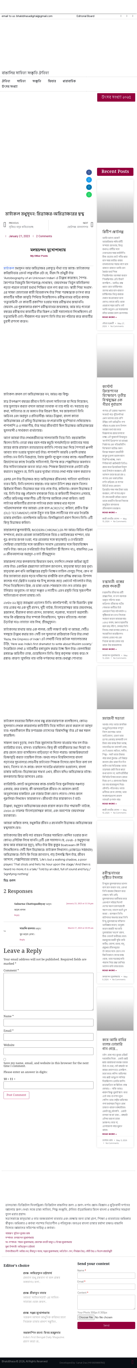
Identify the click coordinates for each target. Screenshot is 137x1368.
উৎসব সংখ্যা (9, 86)
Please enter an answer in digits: (26, 1072)
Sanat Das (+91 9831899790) (90, 1363)
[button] (85, 16)
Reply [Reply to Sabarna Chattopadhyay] (16, 915)
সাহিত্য (21, 81)
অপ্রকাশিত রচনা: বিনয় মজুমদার (41, 1332)
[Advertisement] (68, 130)
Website (9, 1045)
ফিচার (52, 81)
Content (82, 1292)
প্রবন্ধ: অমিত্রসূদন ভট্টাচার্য (37, 1273)
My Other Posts (40, 256)
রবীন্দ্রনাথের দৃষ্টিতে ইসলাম (112, 875)
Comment (11, 970)
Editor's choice (16, 1266)
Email (9, 1031)
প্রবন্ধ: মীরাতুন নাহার (34, 1293)
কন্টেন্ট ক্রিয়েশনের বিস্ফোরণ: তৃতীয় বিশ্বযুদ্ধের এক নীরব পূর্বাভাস (114, 396)
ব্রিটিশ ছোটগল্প (112, 232)
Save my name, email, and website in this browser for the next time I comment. (46, 1065)
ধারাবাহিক (69, 81)
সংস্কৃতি (36, 81)
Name (9, 1016)
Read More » (109, 317)
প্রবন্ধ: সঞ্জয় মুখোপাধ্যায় (36, 1313)
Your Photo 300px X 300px (92, 1312)
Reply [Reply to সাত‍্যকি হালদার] (22, 939)
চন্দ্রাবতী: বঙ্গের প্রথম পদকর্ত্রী (113, 584)
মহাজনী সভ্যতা (113, 718)
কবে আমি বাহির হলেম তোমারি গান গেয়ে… (114, 1044)
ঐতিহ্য (6, 81)
